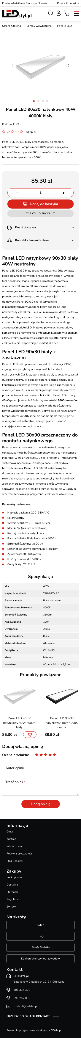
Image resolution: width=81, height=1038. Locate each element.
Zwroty (11, 907)
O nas (10, 832)
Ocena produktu (15, 755)
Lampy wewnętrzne (39, 26)
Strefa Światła (41, 947)
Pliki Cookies (14, 861)
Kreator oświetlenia (13, 3)
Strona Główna (11, 26)
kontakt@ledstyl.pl (25, 1006)
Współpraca (14, 846)
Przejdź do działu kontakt (28, 1016)
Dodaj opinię (40, 804)
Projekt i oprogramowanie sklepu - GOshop (33, 1030)
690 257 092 (21, 998)
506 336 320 (21, 990)
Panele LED (64, 26)
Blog (41, 936)
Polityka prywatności (19, 854)
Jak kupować (14, 877)
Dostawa (12, 885)
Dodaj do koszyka (44, 204)
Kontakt (11, 839)
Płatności (12, 892)
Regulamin (13, 899)
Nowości (43, 3)
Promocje (31, 3)
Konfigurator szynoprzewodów (40, 959)
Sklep (40, 925)
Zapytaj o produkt (40, 213)
